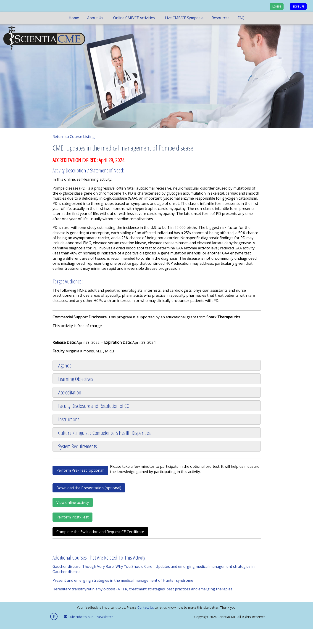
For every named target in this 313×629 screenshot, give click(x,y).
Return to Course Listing (74, 136)
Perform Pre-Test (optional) (80, 470)
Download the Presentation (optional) (88, 487)
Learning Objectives (75, 379)
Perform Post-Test (72, 517)
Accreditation (69, 392)
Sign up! (298, 6)
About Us (95, 17)
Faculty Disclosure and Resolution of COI (94, 406)
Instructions (68, 419)
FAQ (241, 17)
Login (276, 6)
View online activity (72, 502)
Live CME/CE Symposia (184, 17)
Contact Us (145, 607)
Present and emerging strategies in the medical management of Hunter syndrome (123, 580)
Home (74, 17)
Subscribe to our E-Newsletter (88, 617)
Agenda (65, 365)
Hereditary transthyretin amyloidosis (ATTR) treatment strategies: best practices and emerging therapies (142, 589)
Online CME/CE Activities (134, 17)
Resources (220, 17)
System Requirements (77, 446)
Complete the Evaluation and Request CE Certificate (100, 531)
